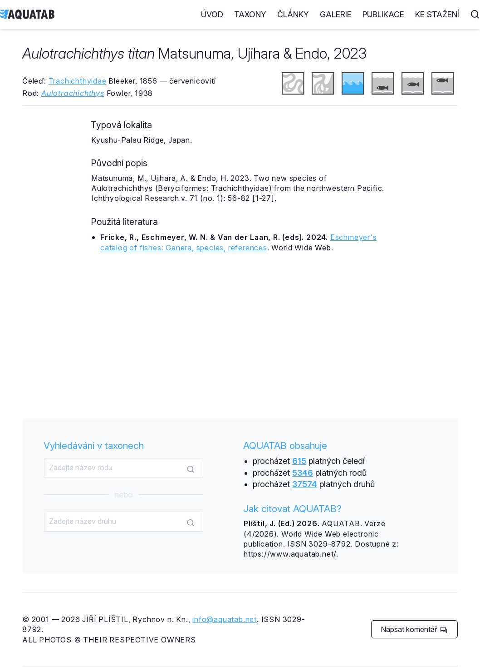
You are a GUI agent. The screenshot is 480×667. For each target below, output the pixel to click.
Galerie (336, 14)
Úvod (212, 14)
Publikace (383, 14)
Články (293, 14)
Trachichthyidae (78, 80)
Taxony (250, 14)
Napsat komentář (414, 629)
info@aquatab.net (224, 619)
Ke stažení (437, 14)
